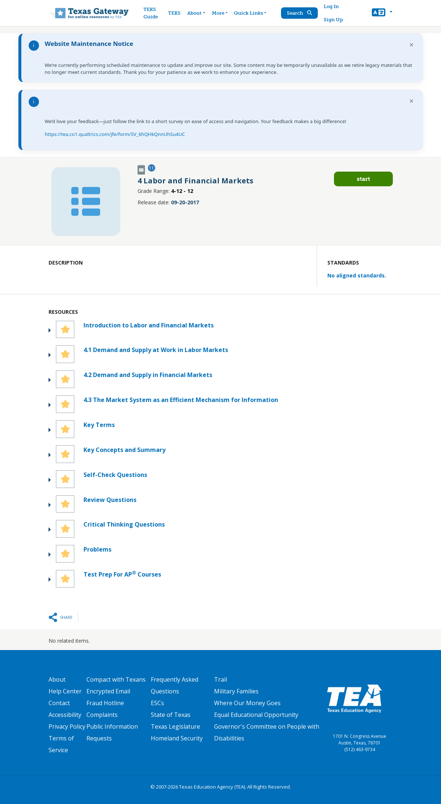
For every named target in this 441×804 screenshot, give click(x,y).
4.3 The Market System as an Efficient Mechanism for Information (180, 400)
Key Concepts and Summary (124, 450)
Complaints (102, 715)
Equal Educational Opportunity (256, 715)
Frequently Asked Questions (174, 685)
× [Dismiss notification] (411, 45)
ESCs (157, 703)
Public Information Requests (112, 732)
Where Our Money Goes (247, 703)
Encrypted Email (108, 691)
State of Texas (171, 715)
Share (66, 617)
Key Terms (99, 425)
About (57, 679)
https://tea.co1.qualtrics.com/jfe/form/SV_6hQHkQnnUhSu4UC (115, 134)
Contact (59, 703)
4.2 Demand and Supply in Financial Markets (147, 375)
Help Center (65, 691)
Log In (331, 6)
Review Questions (109, 500)
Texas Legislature (175, 726)
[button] (381, 13)
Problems (97, 549)
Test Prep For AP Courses (122, 574)
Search (299, 13)
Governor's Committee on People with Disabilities (266, 732)
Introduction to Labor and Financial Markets (148, 325)
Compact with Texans (116, 679)
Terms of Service (61, 744)
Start (363, 178)
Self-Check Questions (115, 475)
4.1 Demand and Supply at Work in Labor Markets (155, 350)
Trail (220, 679)
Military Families (236, 691)
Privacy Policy (67, 726)
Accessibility (65, 715)
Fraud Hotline (105, 703)
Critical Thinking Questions (124, 524)
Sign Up (333, 19)
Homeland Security (177, 738)
